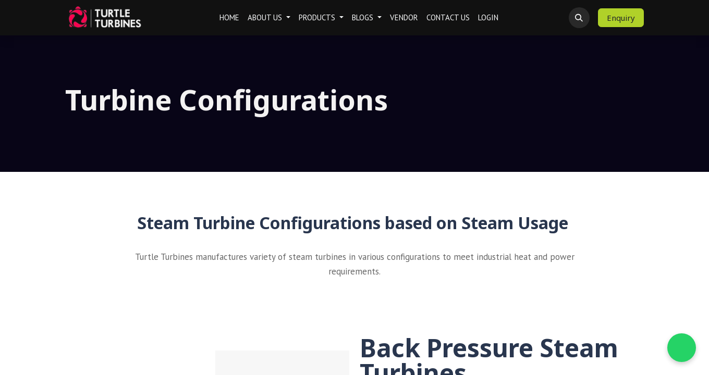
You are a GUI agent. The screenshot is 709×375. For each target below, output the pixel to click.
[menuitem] (229, 18)
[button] (579, 17)
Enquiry (621, 17)
